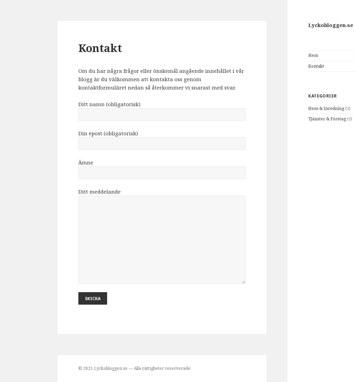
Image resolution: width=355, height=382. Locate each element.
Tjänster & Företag (290, 119)
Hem (276, 55)
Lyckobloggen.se (294, 25)
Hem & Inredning (289, 108)
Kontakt (279, 66)
